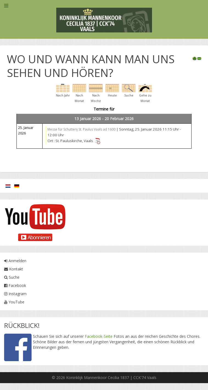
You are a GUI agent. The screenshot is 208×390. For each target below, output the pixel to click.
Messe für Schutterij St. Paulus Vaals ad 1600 (81, 129)
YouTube (14, 302)
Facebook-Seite (99, 336)
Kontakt (13, 269)
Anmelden (15, 260)
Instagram (15, 293)
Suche (11, 277)
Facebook (15, 285)
